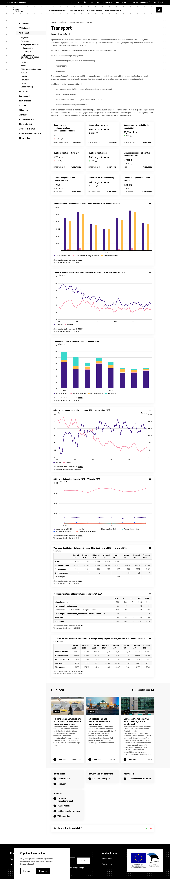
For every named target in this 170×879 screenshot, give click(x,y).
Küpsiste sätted (107, 864)
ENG (161, 2)
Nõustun (43, 871)
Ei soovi (26, 871)
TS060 (80, 671)
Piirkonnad (23, 91)
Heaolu (24, 76)
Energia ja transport (30, 44)
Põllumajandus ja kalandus (31, 69)
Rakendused (24, 96)
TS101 (80, 581)
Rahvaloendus (112, 11)
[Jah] (146, 828)
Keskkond (25, 62)
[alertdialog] (42, 863)
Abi (117, 2)
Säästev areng (27, 87)
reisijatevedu (65, 34)
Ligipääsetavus (108, 2)
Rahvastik (25, 80)
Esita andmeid (77, 11)
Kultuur (24, 73)
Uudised (22, 105)
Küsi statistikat (25, 124)
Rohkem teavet (27, 864)
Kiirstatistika (24, 138)
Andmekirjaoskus (26, 119)
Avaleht (53, 22)
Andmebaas (24, 23)
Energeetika (28, 48)
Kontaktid (124, 2)
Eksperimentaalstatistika (30, 133)
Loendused (23, 115)
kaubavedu (55, 34)
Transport (27, 51)
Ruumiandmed (25, 101)
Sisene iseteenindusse (139, 2)
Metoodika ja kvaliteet (28, 129)
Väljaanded (23, 110)
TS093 (80, 626)
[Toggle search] (159, 10)
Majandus (25, 37)
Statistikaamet (94, 11)
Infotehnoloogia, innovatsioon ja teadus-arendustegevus (30, 57)
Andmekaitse (107, 859)
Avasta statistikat (57, 11)
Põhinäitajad (24, 28)
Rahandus (25, 41)
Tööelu (23, 66)
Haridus (24, 83)
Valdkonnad (24, 33)
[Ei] (150, 828)
